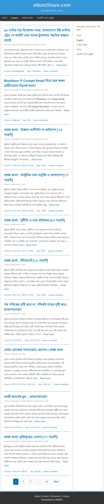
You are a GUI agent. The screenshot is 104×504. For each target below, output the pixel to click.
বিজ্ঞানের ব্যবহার (27, 165)
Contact (65, 496)
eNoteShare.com (52, 5)
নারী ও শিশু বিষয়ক (19, 384)
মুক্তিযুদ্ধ (24, 471)
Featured (16, 120)
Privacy (45, 496)
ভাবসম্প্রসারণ (17, 340)
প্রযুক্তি (43, 211)
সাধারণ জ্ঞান (27, 18)
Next (56, 481)
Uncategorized (18, 71)
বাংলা (4, 18)
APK (29, 120)
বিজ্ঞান (43, 165)
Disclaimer (55, 496)
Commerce (36, 71)
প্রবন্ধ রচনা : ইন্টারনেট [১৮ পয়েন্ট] (26, 260)
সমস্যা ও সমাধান (27, 251)
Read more (61, 65)
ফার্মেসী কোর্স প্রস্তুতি (45, 18)
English (14, 18)
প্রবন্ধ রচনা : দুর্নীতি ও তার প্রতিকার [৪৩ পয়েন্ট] (34, 220)
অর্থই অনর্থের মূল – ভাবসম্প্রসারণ (25, 396)
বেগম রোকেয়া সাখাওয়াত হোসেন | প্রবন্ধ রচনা (33, 350)
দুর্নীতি (43, 251)
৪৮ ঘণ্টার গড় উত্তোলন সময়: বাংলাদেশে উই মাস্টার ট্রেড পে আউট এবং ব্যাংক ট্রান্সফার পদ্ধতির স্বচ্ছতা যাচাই (37, 35)
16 (46, 481)
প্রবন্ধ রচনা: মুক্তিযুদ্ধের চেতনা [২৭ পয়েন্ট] (30, 437)
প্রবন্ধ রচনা (16, 165)
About (37, 496)
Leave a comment (50, 71)
